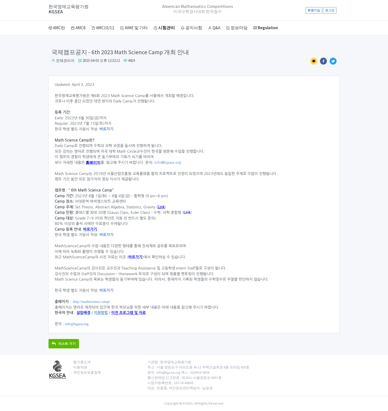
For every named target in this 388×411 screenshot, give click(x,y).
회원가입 (314, 10)
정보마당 (236, 27)
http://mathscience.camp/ (91, 302)
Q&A (214, 27)
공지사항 (191, 27)
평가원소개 (82, 362)
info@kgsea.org (167, 162)
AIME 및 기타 (134, 27)
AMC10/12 (103, 27)
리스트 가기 (64, 343)
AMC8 (78, 27)
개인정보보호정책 (87, 372)
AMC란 (56, 27)
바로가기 (106, 129)
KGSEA (68, 9)
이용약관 (80, 367)
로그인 (329, 10)
